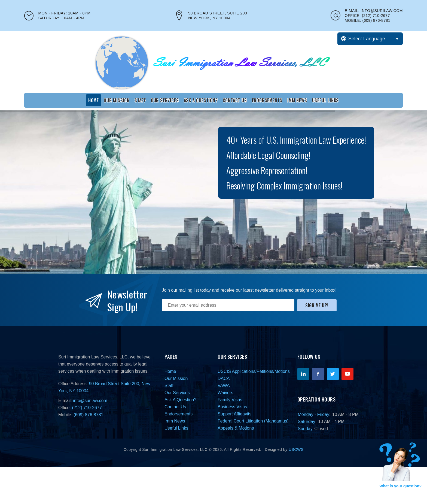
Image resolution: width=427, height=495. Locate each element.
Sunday (305, 428)
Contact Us (235, 100)
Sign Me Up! (316, 305)
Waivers (225, 392)
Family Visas (230, 399)
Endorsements (267, 100)
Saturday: (307, 421)
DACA (224, 378)
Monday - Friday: (314, 414)
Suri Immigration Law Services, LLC (92, 357)
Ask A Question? (201, 100)
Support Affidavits (234, 414)
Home (93, 100)
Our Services (165, 100)
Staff (140, 100)
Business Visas (232, 407)
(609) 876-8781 (376, 20)
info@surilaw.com (382, 10)
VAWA (224, 385)
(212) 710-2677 (376, 15)
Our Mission (117, 100)
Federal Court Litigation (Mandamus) (253, 421)
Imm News (297, 100)
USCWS (296, 449)
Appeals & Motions (236, 428)
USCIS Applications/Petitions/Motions (254, 371)
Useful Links (325, 100)
